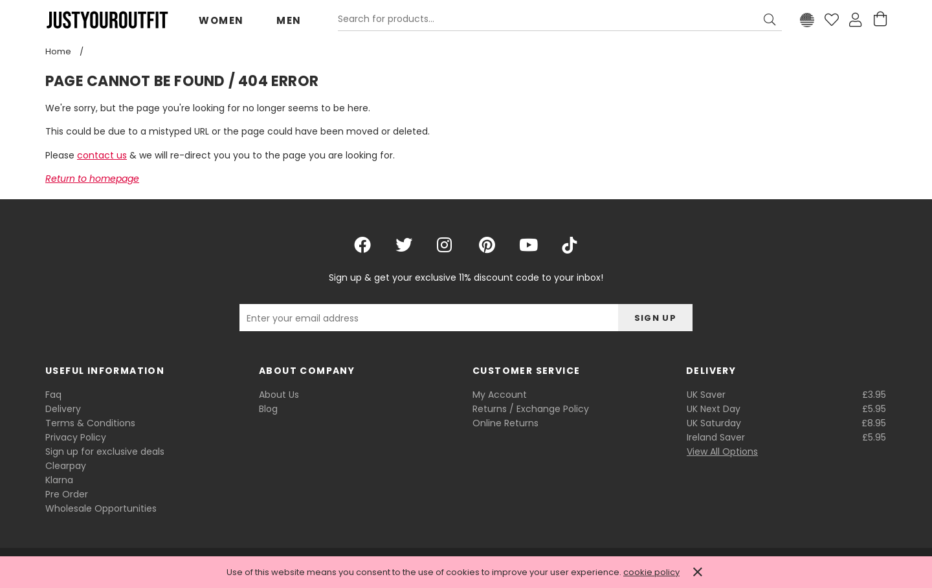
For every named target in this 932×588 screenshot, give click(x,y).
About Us (279, 394)
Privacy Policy (75, 437)
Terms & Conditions (90, 423)
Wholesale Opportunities (101, 508)
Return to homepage (92, 178)
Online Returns (505, 423)
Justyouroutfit (106, 20)
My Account (499, 394)
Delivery (63, 408)
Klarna (59, 480)
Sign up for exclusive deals (104, 451)
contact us (102, 155)
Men (289, 20)
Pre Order (66, 494)
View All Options (722, 451)
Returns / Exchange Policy (530, 408)
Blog (268, 408)
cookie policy (651, 572)
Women (221, 20)
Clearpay (65, 465)
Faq (53, 394)
